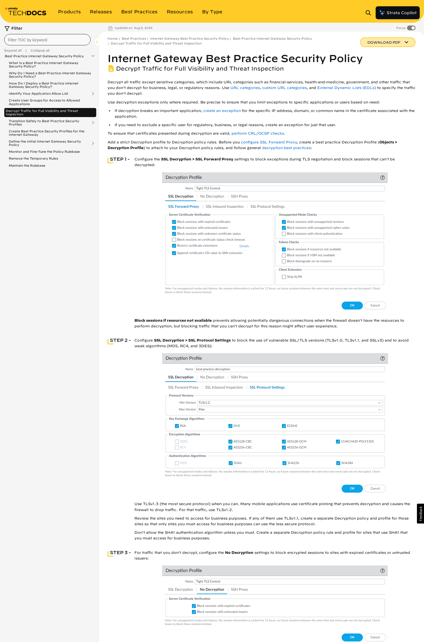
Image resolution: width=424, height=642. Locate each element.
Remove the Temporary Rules (33, 158)
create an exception (222, 111)
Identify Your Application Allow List (38, 93)
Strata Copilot (398, 12)
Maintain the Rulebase (27, 165)
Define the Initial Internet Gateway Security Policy (45, 143)
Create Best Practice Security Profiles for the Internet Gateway (46, 132)
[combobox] (47, 39)
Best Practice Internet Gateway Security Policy (44, 56)
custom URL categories (284, 88)
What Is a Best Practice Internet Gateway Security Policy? (43, 64)
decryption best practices (286, 148)
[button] (420, 514)
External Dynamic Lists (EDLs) (346, 88)
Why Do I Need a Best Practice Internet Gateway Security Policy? (50, 74)
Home (113, 38)
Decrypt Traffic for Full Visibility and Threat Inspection (42, 112)
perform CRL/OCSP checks (258, 133)
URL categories (245, 88)
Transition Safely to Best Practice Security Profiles (44, 122)
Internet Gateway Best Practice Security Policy (189, 38)
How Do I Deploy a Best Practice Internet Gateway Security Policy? (43, 84)
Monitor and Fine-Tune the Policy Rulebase (44, 151)
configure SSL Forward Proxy (269, 142)
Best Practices (134, 38)
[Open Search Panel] (370, 12)
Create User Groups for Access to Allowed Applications (44, 101)
